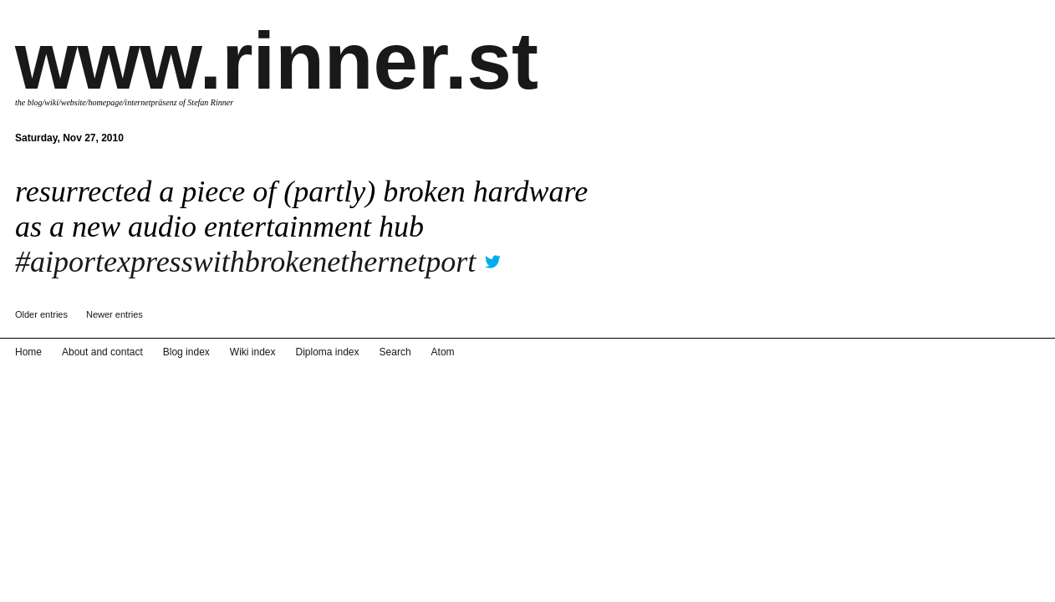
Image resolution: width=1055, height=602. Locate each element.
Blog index (171, 590)
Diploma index (302, 590)
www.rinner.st (276, 60)
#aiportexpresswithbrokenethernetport (245, 261)
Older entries (41, 314)
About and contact (95, 590)
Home (27, 590)
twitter (492, 256)
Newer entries (114, 314)
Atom (407, 590)
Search (363, 590)
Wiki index (232, 590)
